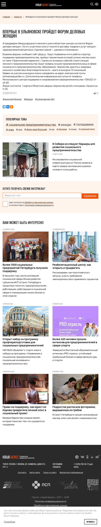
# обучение (62, 129)
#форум (28, 99)
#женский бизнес (12, 99)
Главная (6, 17)
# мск (19, 129)
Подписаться (90, 195)
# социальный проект (87, 129)
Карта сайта (34, 471)
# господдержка (83, 124)
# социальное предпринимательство (31, 125)
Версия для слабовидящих (71, 471)
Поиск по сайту (50, 471)
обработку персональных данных (38, 201)
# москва (73, 129)
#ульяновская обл (44, 99)
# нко (51, 129)
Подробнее (9, 521)
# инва (10, 129)
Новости (18, 17)
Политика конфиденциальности (50, 500)
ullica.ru (42, 54)
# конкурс (64, 124)
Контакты (22, 471)
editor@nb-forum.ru (58, 464)
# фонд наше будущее (35, 129)
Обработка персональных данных (50, 504)
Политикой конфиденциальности (39, 204)
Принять (91, 521)
